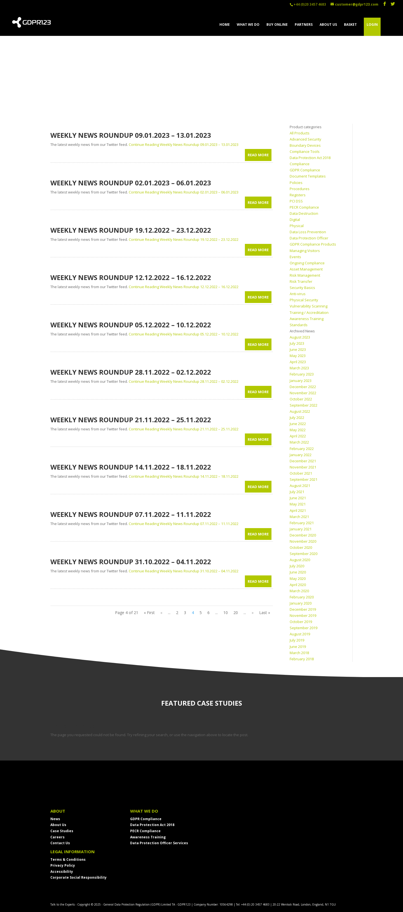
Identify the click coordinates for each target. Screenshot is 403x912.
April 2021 (298, 510)
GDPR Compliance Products (313, 244)
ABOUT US (328, 25)
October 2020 (301, 547)
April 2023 (298, 361)
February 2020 (302, 597)
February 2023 (302, 374)
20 (235, 612)
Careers (57, 837)
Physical (297, 225)
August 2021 (300, 485)
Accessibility (61, 871)
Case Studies (61, 831)
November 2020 (303, 541)
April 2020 (298, 584)
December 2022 (303, 386)
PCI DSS (296, 201)
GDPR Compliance (305, 169)
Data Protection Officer (309, 238)
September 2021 (303, 479)
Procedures (300, 188)
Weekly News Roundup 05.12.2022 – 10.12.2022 (130, 324)
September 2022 (303, 405)
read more (258, 154)
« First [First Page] (149, 612)
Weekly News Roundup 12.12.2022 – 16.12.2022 (130, 277)
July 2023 (297, 343)
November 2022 (303, 392)
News (55, 819)
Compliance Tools (305, 151)
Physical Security (304, 299)
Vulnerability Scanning (308, 306)
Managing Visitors (305, 250)
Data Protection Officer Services (159, 843)
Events (295, 256)
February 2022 (302, 448)
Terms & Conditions (68, 859)
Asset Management (306, 269)
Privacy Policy (62, 865)
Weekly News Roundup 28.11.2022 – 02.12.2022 (130, 372)
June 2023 (298, 349)
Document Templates (308, 176)
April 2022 (298, 435)
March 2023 (299, 367)
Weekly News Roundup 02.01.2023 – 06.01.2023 (130, 182)
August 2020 (300, 559)
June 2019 (298, 646)
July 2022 (297, 417)
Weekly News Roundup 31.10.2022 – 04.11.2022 (130, 561)
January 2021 (300, 528)
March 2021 (299, 516)
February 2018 (302, 658)
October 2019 (301, 621)
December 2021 (303, 460)
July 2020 (297, 565)
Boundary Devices (305, 145)
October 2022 (301, 399)
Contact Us (60, 843)
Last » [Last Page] (264, 612)
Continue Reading (183, 144)
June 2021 (298, 497)
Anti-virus (298, 293)
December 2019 (303, 609)
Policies (296, 182)
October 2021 (301, 473)
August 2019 (300, 633)
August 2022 (300, 411)
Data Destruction (304, 213)
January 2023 (300, 380)
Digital (295, 219)
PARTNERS (304, 25)
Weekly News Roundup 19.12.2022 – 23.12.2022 (130, 230)
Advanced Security (305, 139)
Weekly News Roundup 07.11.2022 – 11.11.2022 (130, 514)
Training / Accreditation (309, 312)
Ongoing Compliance (307, 262)
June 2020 (298, 572)
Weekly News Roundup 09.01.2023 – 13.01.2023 (130, 135)
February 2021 (302, 522)
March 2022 (299, 442)
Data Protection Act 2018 (152, 824)
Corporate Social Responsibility (78, 877)
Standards (299, 324)
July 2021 (297, 491)
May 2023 (298, 355)
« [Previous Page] (161, 612)
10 (225, 612)
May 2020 (298, 578)
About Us (58, 824)
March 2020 (299, 590)
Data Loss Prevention (308, 231)
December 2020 (303, 535)
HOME (224, 25)
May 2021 (298, 504)
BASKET (350, 25)
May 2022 (298, 429)
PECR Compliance (304, 207)
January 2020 (300, 603)
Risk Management (305, 275)
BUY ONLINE (277, 25)
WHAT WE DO (248, 25)
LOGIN (372, 24)
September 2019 (303, 627)
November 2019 (303, 615)
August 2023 (300, 337)
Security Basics (302, 287)
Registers (298, 194)
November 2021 (303, 467)
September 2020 (303, 553)
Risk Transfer (301, 281)
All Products (300, 133)
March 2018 (299, 652)
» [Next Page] (253, 612)
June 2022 (298, 423)
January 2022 (300, 454)
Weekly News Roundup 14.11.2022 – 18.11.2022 (130, 467)
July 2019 (297, 640)
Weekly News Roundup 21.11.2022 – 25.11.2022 (130, 419)
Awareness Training (307, 318)
